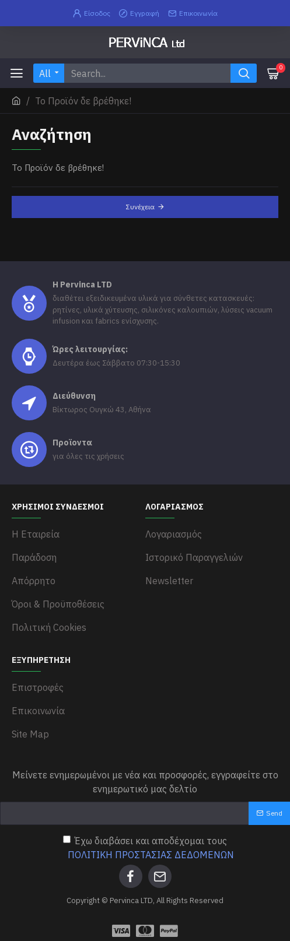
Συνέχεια (140, 206)
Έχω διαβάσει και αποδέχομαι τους (149, 848)
